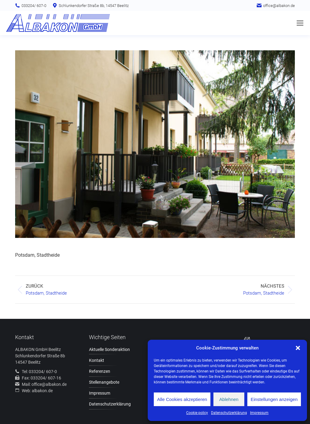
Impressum (259, 413)
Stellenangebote (104, 382)
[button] (298, 348)
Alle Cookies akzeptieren (182, 399)
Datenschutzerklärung (229, 413)
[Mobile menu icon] (300, 23)
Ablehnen (228, 399)
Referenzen (99, 371)
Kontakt (96, 360)
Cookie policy (197, 413)
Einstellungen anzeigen (274, 399)
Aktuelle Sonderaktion (109, 349)
